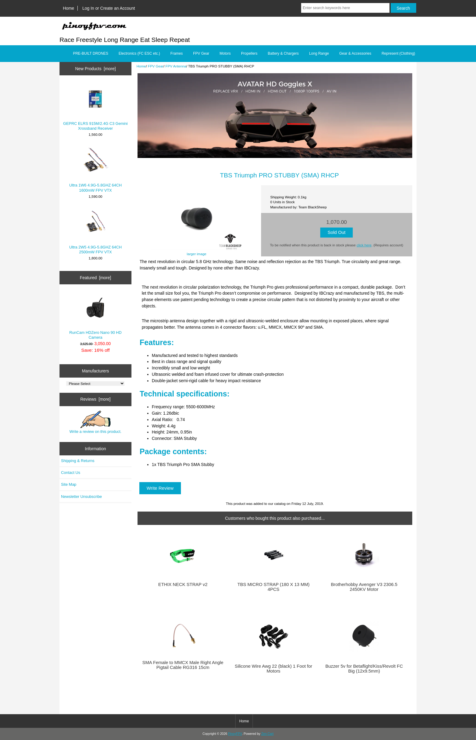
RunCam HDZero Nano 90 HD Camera (95, 316)
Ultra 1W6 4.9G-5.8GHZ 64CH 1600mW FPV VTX (95, 169)
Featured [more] (95, 277)
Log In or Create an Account (108, 8)
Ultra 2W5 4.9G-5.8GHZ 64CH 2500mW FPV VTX (95, 230)
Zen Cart (267, 733)
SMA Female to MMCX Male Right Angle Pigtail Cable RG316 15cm (182, 665)
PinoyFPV (235, 733)
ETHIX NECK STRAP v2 (182, 584)
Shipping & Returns (77, 460)
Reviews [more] (95, 399)
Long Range (319, 53)
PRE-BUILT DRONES (90, 53)
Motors (225, 53)
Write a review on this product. (95, 422)
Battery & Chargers (283, 53)
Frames (176, 53)
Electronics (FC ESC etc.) (139, 53)
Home (68, 8)
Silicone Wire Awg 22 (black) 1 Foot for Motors (273, 668)
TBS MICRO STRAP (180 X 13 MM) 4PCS (273, 587)
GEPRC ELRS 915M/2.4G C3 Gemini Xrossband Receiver (95, 107)
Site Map (68, 484)
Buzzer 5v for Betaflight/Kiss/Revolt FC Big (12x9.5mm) (364, 668)
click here (364, 245)
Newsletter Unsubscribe (81, 496)
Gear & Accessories (355, 53)
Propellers (249, 53)
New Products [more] (95, 68)
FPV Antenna (175, 66)
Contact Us (70, 472)
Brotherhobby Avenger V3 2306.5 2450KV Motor (364, 587)
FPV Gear (156, 66)
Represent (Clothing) (398, 53)
